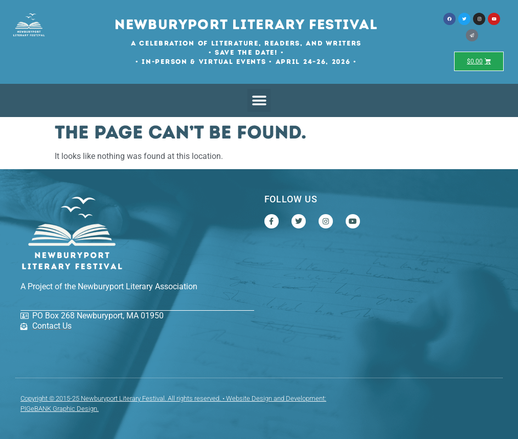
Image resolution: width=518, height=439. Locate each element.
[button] (259, 100)
